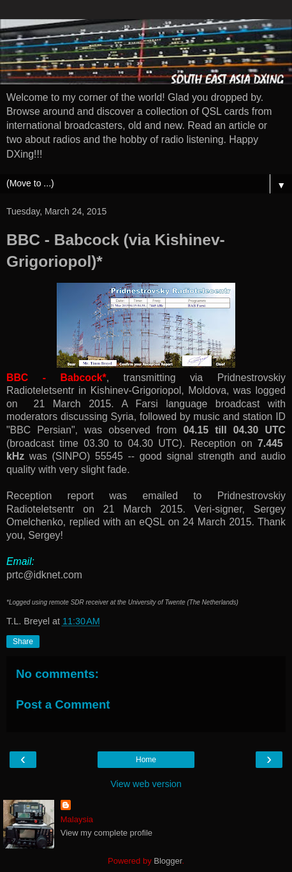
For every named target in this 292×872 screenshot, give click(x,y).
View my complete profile (106, 833)
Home (146, 759)
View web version (146, 784)
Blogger (168, 861)
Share (23, 641)
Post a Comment (63, 704)
